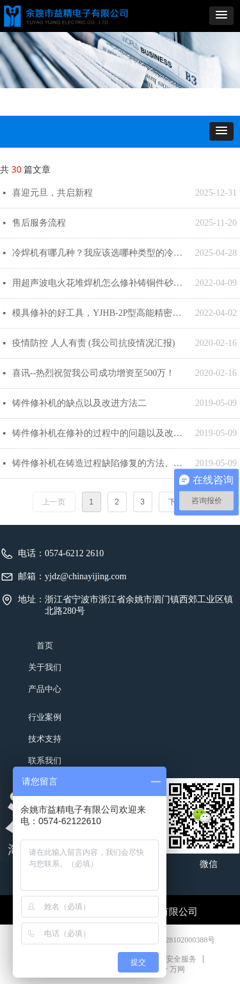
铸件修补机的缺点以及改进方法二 (79, 403)
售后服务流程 (39, 223)
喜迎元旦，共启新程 (52, 193)
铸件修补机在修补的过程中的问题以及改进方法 (100, 433)
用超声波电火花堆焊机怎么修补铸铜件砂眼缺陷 (100, 283)
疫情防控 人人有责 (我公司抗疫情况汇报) (93, 343)
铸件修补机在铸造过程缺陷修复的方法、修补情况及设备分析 (100, 463)
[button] (221, 15)
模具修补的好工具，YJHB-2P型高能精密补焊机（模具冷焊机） (100, 313)
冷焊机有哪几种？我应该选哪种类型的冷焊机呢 (100, 253)
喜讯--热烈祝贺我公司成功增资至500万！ (93, 373)
